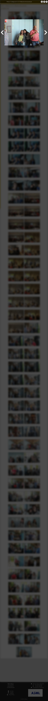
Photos (8, 1)
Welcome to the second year (26, 1)
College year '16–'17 (15, 1)
